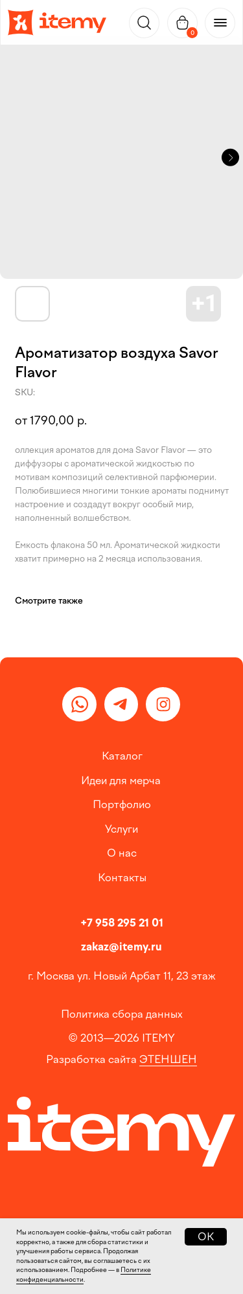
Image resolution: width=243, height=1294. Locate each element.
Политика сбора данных (122, 1013)
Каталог (122, 755)
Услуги (121, 828)
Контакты (122, 877)
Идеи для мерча (121, 780)
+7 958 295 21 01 (121, 922)
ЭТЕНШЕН (168, 1059)
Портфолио (122, 804)
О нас (122, 852)
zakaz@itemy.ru (121, 946)
